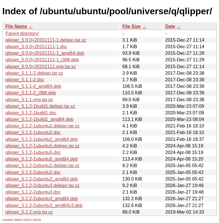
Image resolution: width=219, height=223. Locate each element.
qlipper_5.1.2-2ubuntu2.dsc (33, 172)
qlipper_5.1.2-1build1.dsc (30, 112)
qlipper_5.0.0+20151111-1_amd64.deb (44, 53)
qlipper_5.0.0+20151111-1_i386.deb (42, 59)
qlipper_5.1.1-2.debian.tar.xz (34, 73)
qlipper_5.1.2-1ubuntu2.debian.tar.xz (42, 125)
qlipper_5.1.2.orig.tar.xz (29, 212)
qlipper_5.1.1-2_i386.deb (30, 92)
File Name (16, 26)
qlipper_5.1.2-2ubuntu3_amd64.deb (41, 198)
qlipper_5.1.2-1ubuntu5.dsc (33, 152)
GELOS (37, 219)
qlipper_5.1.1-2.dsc (24, 79)
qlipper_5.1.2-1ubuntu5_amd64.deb (41, 159)
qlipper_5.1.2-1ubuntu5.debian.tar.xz (42, 145)
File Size (131, 26)
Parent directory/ (22, 33)
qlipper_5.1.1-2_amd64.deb (33, 86)
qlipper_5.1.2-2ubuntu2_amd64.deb (41, 179)
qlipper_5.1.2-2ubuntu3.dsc (33, 192)
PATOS (27, 219)
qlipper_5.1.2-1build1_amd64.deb (39, 119)
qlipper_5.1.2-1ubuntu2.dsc (33, 132)
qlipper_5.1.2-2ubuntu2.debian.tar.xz (42, 165)
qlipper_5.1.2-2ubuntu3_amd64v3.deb (43, 205)
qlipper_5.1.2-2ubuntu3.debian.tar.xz (42, 185)
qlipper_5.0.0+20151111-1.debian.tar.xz (45, 40)
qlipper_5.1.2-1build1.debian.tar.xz (40, 106)
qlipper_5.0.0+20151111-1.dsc (36, 46)
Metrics (18, 219)
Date (170, 26)
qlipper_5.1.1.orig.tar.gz (29, 99)
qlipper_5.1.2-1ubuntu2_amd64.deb (41, 139)
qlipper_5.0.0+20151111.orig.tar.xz (40, 66)
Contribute (7, 219)
